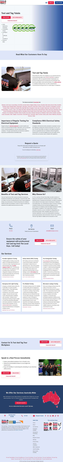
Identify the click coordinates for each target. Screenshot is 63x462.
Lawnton (10, 109)
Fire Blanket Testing (27, 306)
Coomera (58, 106)
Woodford (59, 114)
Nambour (20, 111)
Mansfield (29, 109)
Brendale (43, 104)
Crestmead (12, 107)
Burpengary (19, 106)
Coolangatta (53, 106)
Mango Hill (21, 109)
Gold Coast (8, 104)
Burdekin (59, 104)
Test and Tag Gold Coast (47, 458)
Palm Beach (53, 111)
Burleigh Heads (6, 106)
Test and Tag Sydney (29, 456)
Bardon (28, 104)
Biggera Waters (33, 104)
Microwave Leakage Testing (48, 308)
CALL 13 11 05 (59, 2)
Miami (47, 109)
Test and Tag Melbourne (20, 456)
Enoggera (32, 107)
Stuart (47, 112)
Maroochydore (34, 109)
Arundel (24, 104)
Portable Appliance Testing (7, 276)
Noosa (35, 111)
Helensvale (46, 107)
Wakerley (54, 114)
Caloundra (30, 106)
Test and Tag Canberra (27, 458)
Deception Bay (18, 107)
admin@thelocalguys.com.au (52, 230)
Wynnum (30, 115)
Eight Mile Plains (25, 107)
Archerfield (20, 104)
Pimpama (4, 112)
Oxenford (49, 111)
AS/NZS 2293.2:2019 (6, 305)
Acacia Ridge (14, 104)
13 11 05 (10, 230)
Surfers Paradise (52, 112)
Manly (25, 109)
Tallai (11, 114)
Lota (17, 109)
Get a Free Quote (17, 17)
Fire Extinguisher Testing (48, 278)
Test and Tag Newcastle (36, 458)
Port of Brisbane (10, 112)
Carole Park (35, 106)
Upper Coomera (38, 114)
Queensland (36, 102)
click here (38, 149)
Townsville (32, 114)
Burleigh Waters (13, 106)
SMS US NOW (6, 17)
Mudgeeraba (15, 111)
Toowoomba (19, 114)
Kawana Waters (4, 109)
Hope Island (52, 107)
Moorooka (51, 109)
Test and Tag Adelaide (10, 456)
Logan (14, 109)
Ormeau (44, 111)
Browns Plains (54, 104)
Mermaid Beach (41, 109)
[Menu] (46, 2)
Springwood (38, 112)
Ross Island (28, 112)
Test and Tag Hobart (38, 456)
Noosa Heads (30, 111)
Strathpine (43, 112)
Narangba (25, 111)
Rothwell (33, 112)
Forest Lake (36, 107)
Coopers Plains (6, 107)
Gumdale (42, 107)
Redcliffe (16, 112)
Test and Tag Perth (18, 458)
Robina (20, 112)
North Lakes (39, 111)
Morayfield (9, 111)
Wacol (50, 114)
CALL (16, 372)
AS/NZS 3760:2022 (49, 77)
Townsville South (26, 114)
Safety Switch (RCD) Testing (28, 276)
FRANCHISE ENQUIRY (12, 20)
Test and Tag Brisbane (47, 456)
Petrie (58, 111)
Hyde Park (57, 107)
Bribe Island (47, 104)
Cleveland (48, 106)
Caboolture (24, 106)
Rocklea (24, 112)
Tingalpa (14, 114)
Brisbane (3, 104)
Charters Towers (41, 106)
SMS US (51, 2)
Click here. (30, 405)
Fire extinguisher (46, 260)
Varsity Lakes (46, 114)
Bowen (38, 104)
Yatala (33, 115)
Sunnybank (7, 114)
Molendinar (56, 109)
